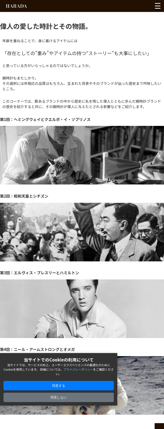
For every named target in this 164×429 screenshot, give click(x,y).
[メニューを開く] (157, 6)
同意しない (58, 397)
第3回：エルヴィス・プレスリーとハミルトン (39, 272)
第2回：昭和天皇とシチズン (24, 196)
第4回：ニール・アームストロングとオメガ (37, 349)
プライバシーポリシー (78, 369)
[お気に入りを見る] (130, 7)
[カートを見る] (147, 7)
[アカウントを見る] (139, 7)
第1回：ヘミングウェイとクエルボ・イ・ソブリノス (45, 119)
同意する (58, 386)
